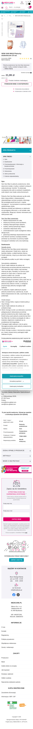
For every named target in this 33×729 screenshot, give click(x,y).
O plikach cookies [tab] (25, 346)
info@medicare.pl (16, 590)
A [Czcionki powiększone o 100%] (30, 1)
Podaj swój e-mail (7, 510)
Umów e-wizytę (16, 560)
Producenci (4, 658)
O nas (3, 627)
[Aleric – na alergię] (15, 7)
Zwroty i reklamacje (7, 647)
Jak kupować (5, 670)
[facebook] (13, 594)
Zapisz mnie (16, 519)
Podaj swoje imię (7, 503)
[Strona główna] (2, 16)
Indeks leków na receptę (9, 666)
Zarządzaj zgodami (16, 381)
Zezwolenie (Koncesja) (8, 692)
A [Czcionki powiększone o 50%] (28, 1)
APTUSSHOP (22, 719)
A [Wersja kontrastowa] (29, 3)
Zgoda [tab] (5, 346)
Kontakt (3, 631)
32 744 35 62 (16, 588)
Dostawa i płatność (7, 674)
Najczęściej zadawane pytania (10, 682)
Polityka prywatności (7, 639)
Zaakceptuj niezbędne (16, 386)
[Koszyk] (29, 7)
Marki (3, 662)
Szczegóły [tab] (13, 346)
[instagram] (18, 594)
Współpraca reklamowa (8, 643)
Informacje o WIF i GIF (8, 696)
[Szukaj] (6, 7)
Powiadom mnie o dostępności (16, 84)
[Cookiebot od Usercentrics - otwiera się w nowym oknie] (23, 341)
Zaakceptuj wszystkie (16, 376)
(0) (31, 58)
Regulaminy (5, 635)
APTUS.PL (24, 721)
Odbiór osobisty (6, 678)
